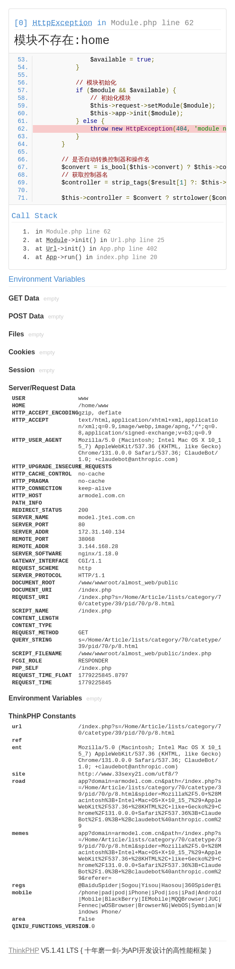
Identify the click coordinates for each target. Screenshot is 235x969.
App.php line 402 (128, 248)
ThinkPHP (24, 950)
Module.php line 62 (152, 23)
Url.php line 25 (137, 240)
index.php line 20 (126, 257)
